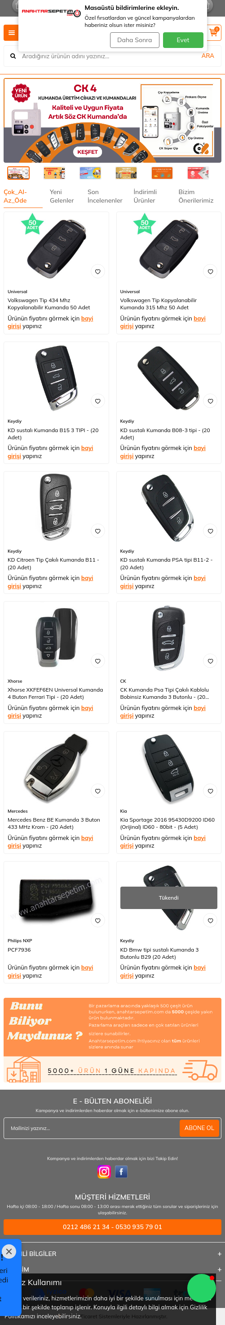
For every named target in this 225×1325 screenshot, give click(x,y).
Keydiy (15, 421)
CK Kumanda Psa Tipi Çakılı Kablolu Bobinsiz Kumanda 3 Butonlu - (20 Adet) (164, 693)
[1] (112, 1040)
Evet (183, 40)
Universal (17, 291)
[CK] (112, 120)
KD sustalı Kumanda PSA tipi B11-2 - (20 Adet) (166, 563)
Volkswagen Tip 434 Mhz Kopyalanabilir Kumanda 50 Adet (49, 304)
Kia (123, 811)
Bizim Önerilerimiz (195, 196)
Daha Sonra (134, 40)
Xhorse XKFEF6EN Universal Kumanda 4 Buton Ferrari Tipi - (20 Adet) (55, 693)
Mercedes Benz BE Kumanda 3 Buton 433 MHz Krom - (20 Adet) (54, 823)
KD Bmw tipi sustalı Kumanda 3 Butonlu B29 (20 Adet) (159, 953)
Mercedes (18, 811)
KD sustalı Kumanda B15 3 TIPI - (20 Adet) (53, 434)
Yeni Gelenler (62, 196)
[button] (201, 1288)
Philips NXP (20, 941)
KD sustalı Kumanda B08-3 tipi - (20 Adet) (165, 434)
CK (123, 681)
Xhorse (15, 681)
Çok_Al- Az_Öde (15, 196)
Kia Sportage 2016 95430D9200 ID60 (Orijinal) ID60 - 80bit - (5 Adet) (167, 823)
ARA (208, 55)
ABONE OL (199, 1127)
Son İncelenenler (105, 196)
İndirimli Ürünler (145, 196)
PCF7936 (19, 949)
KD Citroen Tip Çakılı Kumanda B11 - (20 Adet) (53, 563)
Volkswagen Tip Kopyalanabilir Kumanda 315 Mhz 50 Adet (158, 304)
